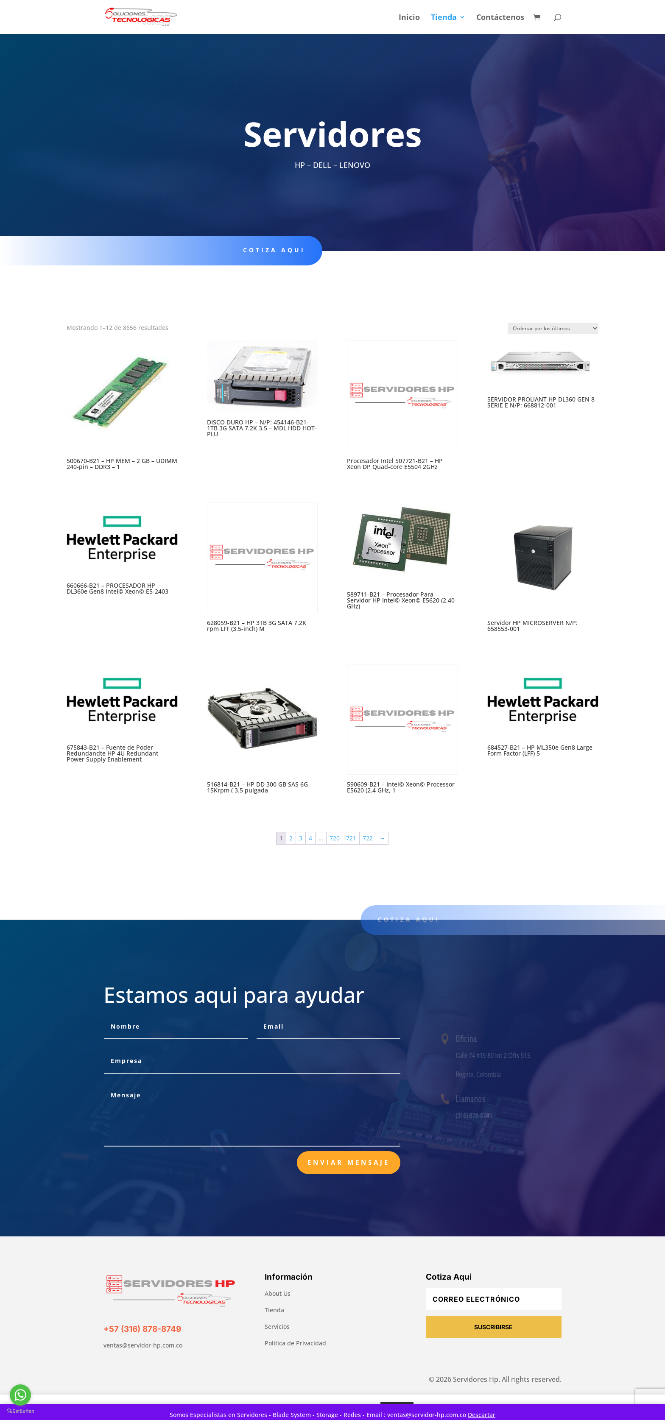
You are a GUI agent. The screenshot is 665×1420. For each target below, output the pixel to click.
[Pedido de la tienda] (553, 328)
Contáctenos (500, 18)
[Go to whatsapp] (20, 1395)
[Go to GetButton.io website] (20, 1411)
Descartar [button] (481, 1415)
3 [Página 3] (300, 838)
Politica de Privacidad (295, 1343)
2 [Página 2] (291, 838)
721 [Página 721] (351, 838)
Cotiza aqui (267, 250)
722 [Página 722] (368, 838)
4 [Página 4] (310, 838)
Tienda (444, 18)
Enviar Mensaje (348, 1162)
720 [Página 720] (335, 838)
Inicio (409, 18)
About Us (278, 1293)
